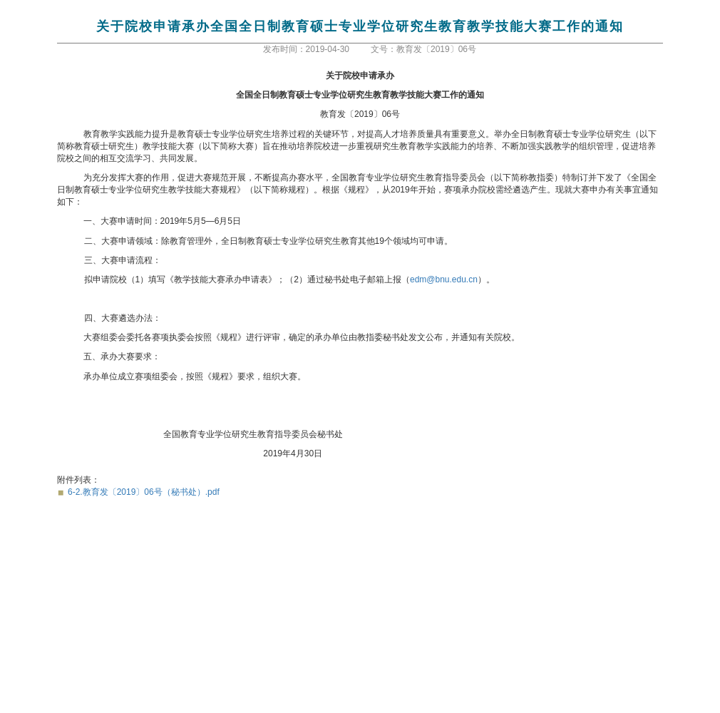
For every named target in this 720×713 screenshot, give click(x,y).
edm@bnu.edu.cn (444, 279)
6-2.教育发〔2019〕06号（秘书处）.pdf (144, 492)
